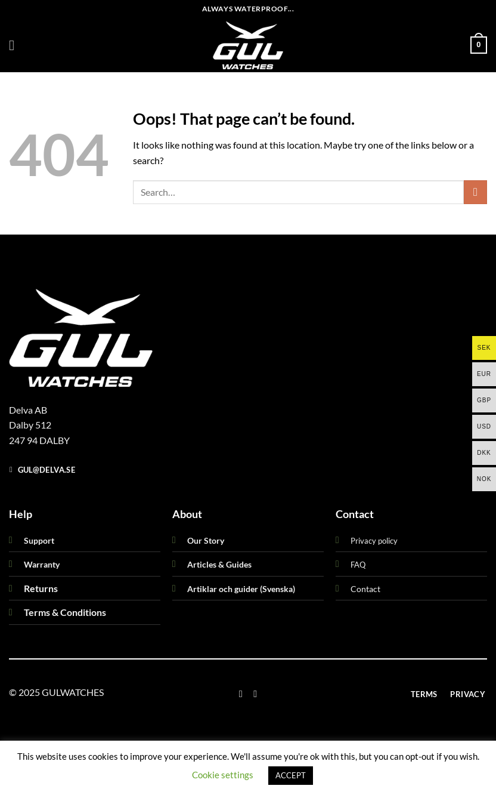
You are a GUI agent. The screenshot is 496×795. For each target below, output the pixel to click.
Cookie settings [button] (222, 774)
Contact (365, 589)
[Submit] (475, 192)
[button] (16, 45)
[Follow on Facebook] (241, 693)
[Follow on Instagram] (255, 693)
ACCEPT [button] (290, 775)
